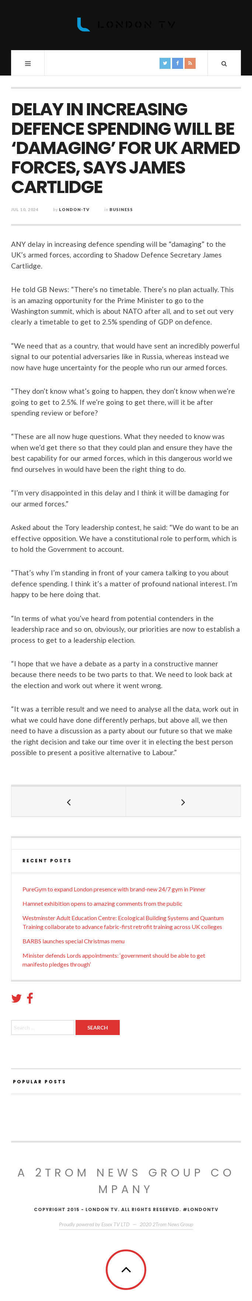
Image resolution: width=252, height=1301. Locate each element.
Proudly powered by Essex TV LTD (94, 1224)
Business (121, 209)
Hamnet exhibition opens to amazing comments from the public (102, 903)
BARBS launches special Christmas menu (73, 940)
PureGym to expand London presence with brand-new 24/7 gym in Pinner (114, 889)
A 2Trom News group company (126, 1181)
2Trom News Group (173, 1224)
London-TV (74, 209)
